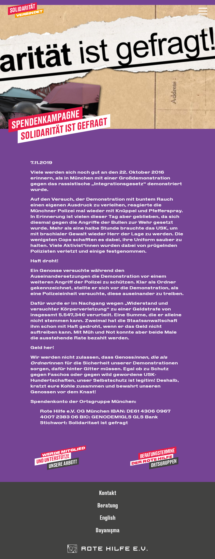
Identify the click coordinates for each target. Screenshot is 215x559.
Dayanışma (108, 529)
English (107, 517)
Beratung (107, 505)
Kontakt (107, 492)
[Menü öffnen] (203, 11)
